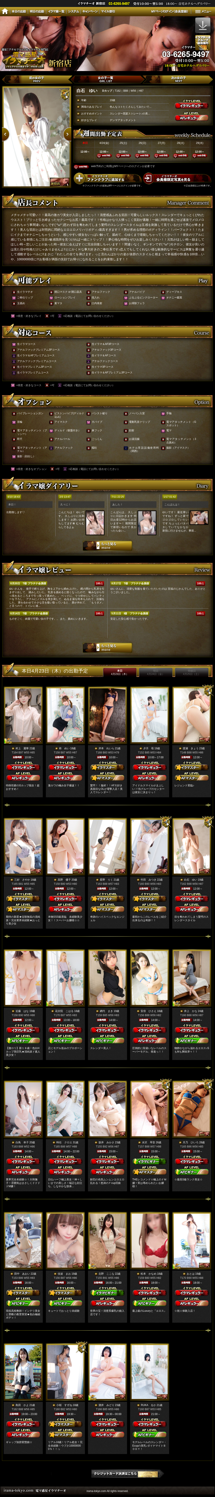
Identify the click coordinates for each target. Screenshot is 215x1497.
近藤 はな (22, 1011)
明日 (156, 672)
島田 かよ (22, 1405)
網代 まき (106, 1011)
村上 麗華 (22, 748)
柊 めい (64, 748)
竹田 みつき (148, 879)
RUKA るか (148, 1405)
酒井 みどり (106, 1405)
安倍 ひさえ (148, 1011)
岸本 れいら (106, 748)
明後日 (192, 672)
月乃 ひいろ (191, 1142)
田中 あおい (22, 1273)
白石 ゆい (190, 879)
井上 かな (190, 1011)
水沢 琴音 (148, 1142)
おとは (191, 1273)
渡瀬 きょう (191, 748)
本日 (120, 672)
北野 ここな (106, 1273)
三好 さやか (22, 879)
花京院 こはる (64, 1011)
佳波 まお (64, 1273)
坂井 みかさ (106, 1142)
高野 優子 (64, 879)
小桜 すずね (64, 1405)
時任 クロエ (64, 1142)
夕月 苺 (148, 748)
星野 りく (106, 879)
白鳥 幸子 (22, 1142)
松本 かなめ (148, 1273)
